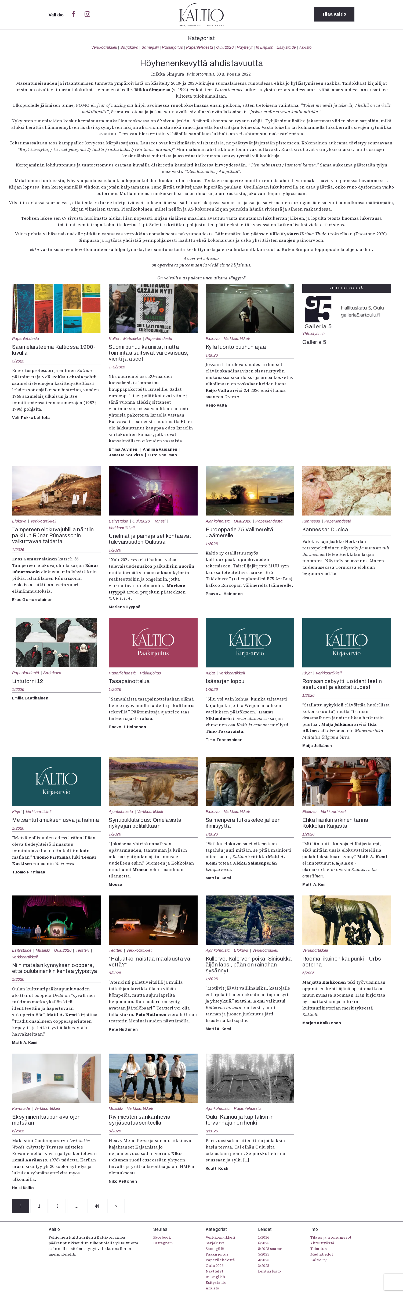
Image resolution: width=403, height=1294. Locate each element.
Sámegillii (150, 47)
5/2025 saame (270, 1249)
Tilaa (334, 14)
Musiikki (43, 950)
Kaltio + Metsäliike (125, 338)
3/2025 (263, 1265)
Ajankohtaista (218, 521)
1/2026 (212, 355)
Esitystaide (286, 47)
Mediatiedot (321, 1254)
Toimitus (318, 1249)
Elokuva (213, 338)
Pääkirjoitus (172, 47)
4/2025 (263, 1260)
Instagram (163, 1243)
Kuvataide (21, 1108)
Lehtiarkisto (269, 1271)
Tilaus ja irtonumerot (330, 1237)
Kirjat (210, 673)
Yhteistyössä (313, 334)
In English (264, 47)
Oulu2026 (225, 47)
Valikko (57, 15)
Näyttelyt (245, 47)
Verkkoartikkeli (104, 47)
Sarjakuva (129, 47)
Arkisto (305, 47)
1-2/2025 (117, 367)
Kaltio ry (318, 1260)
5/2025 (18, 361)
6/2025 (115, 973)
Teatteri (82, 950)
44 (103, 1206)
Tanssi (160, 521)
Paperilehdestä (199, 47)
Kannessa (311, 521)
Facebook (162, 1237)
